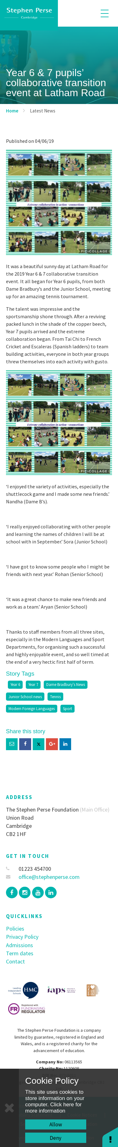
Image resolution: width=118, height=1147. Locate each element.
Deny (55, 1137)
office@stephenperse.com (43, 876)
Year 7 (33, 684)
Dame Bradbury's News (65, 684)
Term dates (19, 953)
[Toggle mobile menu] (104, 13)
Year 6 (15, 684)
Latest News (42, 111)
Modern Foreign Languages (31, 708)
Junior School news (25, 696)
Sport (67, 708)
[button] (110, 1137)
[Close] (9, 1108)
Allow (55, 1124)
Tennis (55, 696)
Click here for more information (53, 1108)
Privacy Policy (22, 936)
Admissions (19, 945)
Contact (15, 961)
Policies (15, 928)
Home (12, 111)
